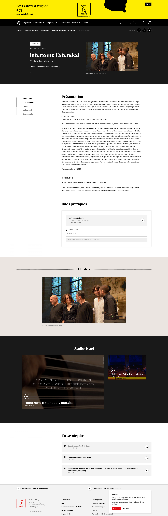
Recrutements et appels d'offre (72, 507)
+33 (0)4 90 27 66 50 (35, 512)
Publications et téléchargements (103, 514)
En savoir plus (28, 114)
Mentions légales (67, 510)
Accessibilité (66, 499)
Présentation (27, 98)
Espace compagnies (98, 507)
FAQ (63, 503)
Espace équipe (66, 514)
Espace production (98, 503)
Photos (25, 106)
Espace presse (97, 499)
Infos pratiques (28, 102)
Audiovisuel (27, 110)
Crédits (94, 510)
